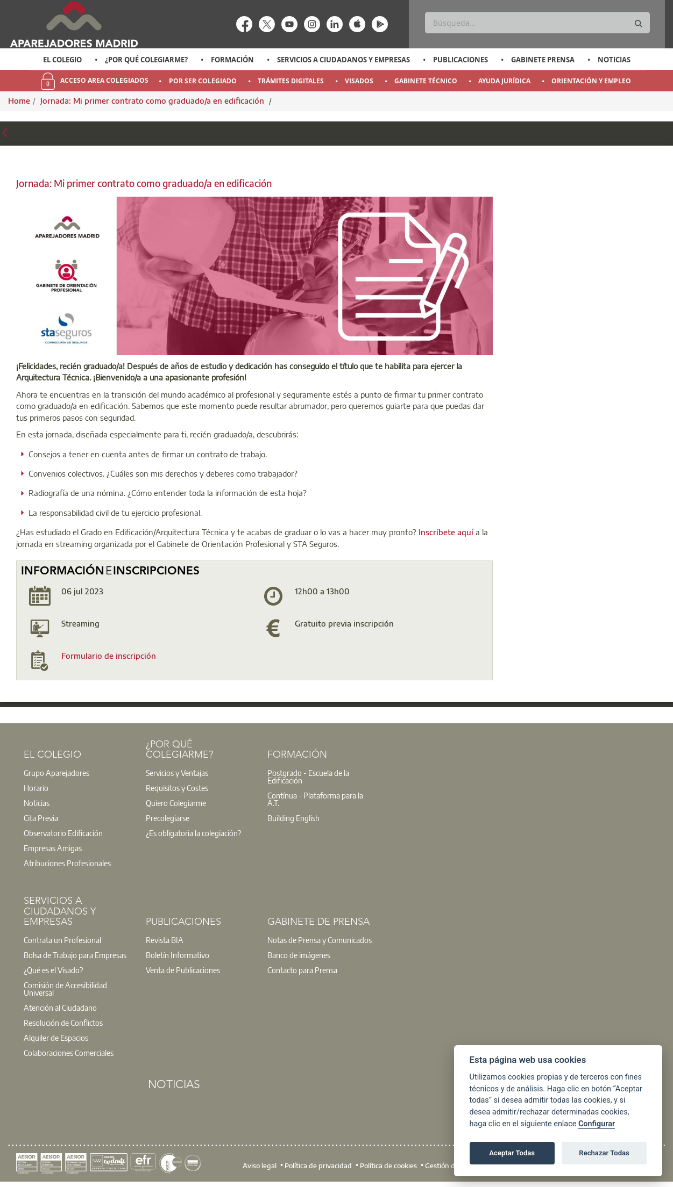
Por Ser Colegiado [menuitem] (203, 80)
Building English (293, 818)
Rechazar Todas (604, 1153)
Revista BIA (164, 940)
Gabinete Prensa (543, 59)
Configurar (596, 1123)
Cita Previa (41, 818)
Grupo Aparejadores (56, 773)
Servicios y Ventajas (177, 773)
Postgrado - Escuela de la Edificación (308, 776)
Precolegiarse (167, 818)
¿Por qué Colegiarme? (146, 59)
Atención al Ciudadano (60, 1007)
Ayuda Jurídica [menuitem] (504, 80)
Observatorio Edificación (63, 833)
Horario (36, 788)
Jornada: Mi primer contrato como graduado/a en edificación (153, 100)
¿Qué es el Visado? (53, 970)
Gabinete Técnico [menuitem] (425, 80)
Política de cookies (388, 1165)
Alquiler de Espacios (56, 1037)
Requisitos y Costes (177, 788)
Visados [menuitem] (359, 80)
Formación (232, 59)
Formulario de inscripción (108, 655)
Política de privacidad (318, 1165)
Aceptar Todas (512, 1153)
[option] (62, 59)
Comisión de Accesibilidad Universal (65, 988)
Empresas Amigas (53, 848)
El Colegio (62, 59)
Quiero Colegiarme (176, 803)
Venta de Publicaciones (183, 970)
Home (19, 100)
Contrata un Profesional (62, 940)
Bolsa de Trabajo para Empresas (75, 955)
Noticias (614, 59)
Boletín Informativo (177, 955)
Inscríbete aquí (447, 532)
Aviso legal (260, 1165)
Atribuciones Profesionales (67, 863)
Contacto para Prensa (302, 970)
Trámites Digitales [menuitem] (291, 80)
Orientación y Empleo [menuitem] (591, 80)
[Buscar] (537, 22)
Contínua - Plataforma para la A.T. (315, 799)
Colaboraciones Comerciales (69, 1052)
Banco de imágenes (298, 955)
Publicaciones (460, 59)
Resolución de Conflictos (63, 1022)
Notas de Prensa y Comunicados (319, 940)
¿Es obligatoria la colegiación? (193, 833)
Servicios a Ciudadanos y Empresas (343, 59)
